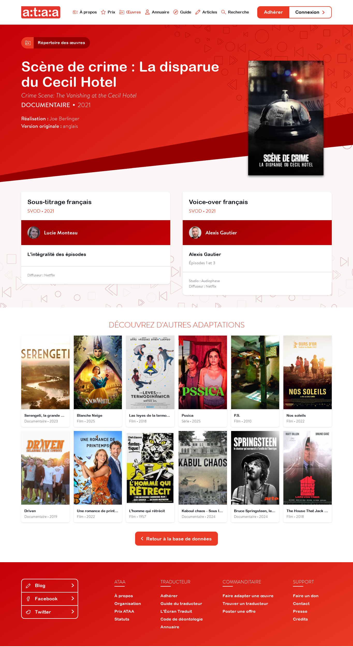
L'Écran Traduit (176, 612)
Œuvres (129, 12)
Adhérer (272, 12)
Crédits (300, 619)
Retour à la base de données (176, 539)
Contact (301, 604)
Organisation (127, 604)
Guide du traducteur (181, 604)
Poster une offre (239, 612)
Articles (205, 12)
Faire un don (306, 596)
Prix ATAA (124, 612)
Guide (181, 12)
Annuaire (156, 12)
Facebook (50, 599)
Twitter (50, 612)
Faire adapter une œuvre (248, 596)
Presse (300, 612)
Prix (107, 12)
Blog (50, 586)
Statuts (121, 619)
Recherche (234, 12)
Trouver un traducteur (245, 604)
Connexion (310, 12)
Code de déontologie (181, 619)
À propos (84, 12)
